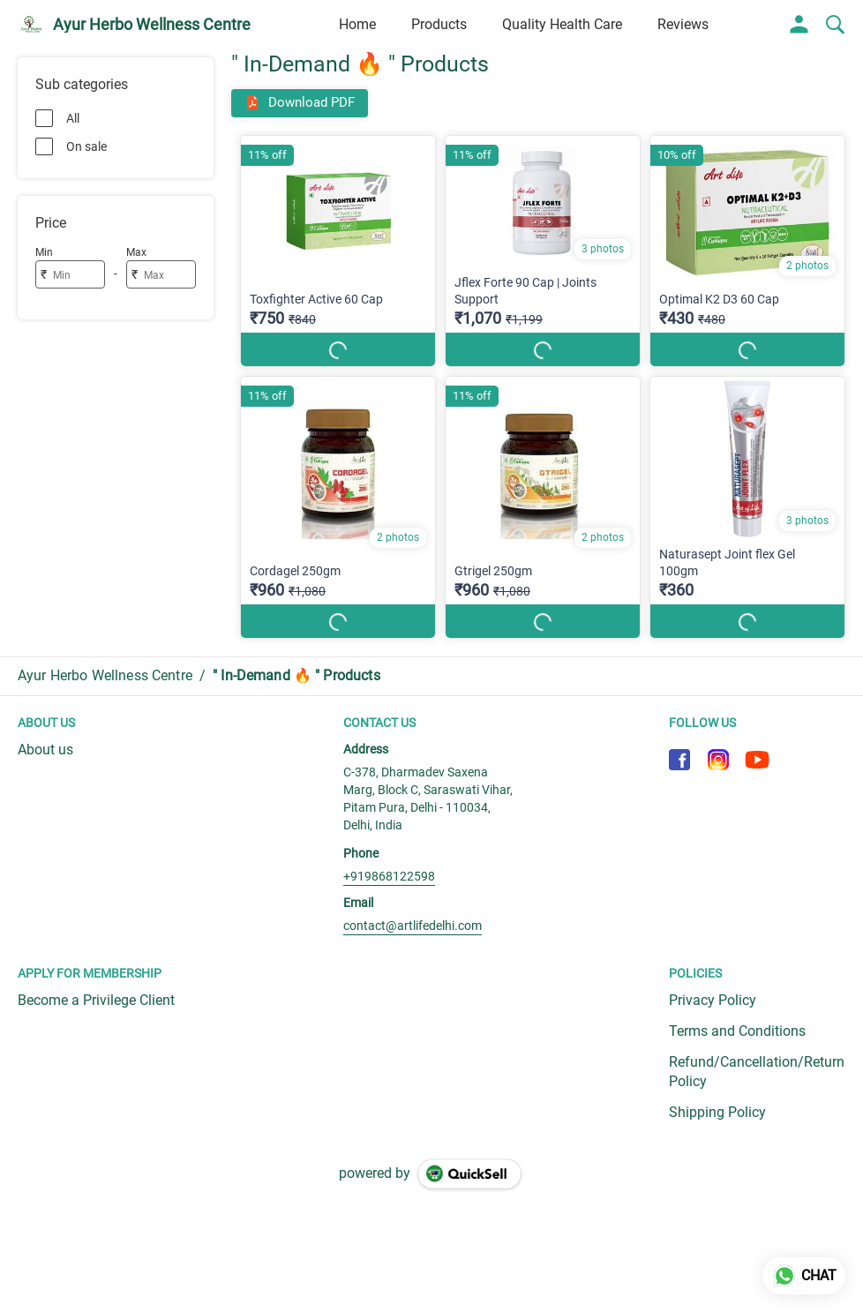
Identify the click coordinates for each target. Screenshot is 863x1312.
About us (45, 749)
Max (136, 252)
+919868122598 (389, 876)
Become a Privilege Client (96, 1000)
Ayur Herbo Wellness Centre (152, 25)
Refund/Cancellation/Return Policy (756, 1072)
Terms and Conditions (737, 1031)
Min (44, 252)
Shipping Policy (717, 1112)
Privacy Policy (712, 1000)
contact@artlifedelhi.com (412, 925)
